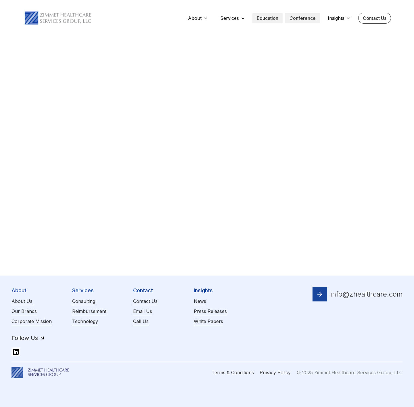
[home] (58, 17)
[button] (197, 18)
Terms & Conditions (233, 372)
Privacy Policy (275, 372)
